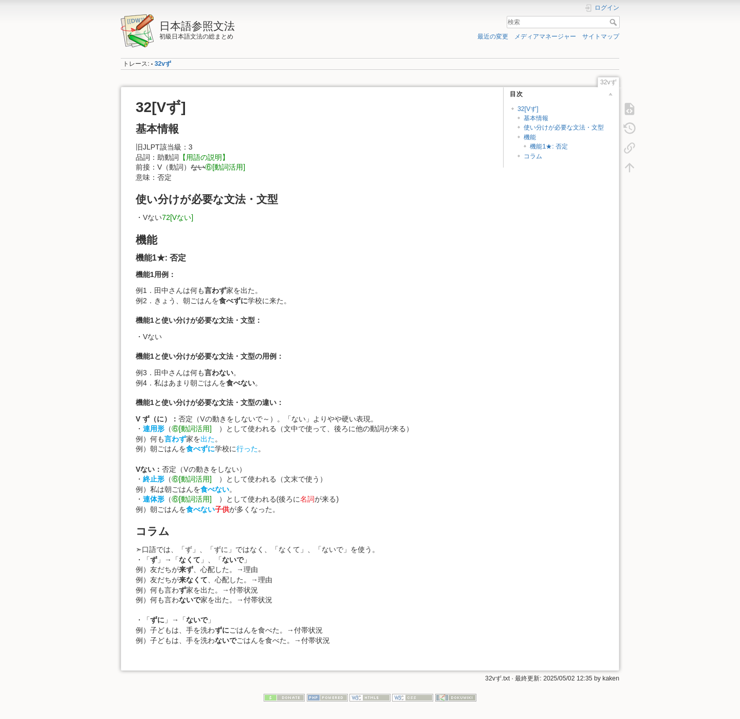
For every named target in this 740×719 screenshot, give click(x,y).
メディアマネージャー (545, 36)
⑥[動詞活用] (228, 167)
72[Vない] (177, 217)
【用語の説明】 (204, 157)
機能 (530, 137)
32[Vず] (528, 109)
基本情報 (536, 118)
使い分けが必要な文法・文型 (564, 127)
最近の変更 (492, 36)
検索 (614, 22)
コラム (533, 156)
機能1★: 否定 (549, 146)
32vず (163, 63)
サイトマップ (600, 36)
